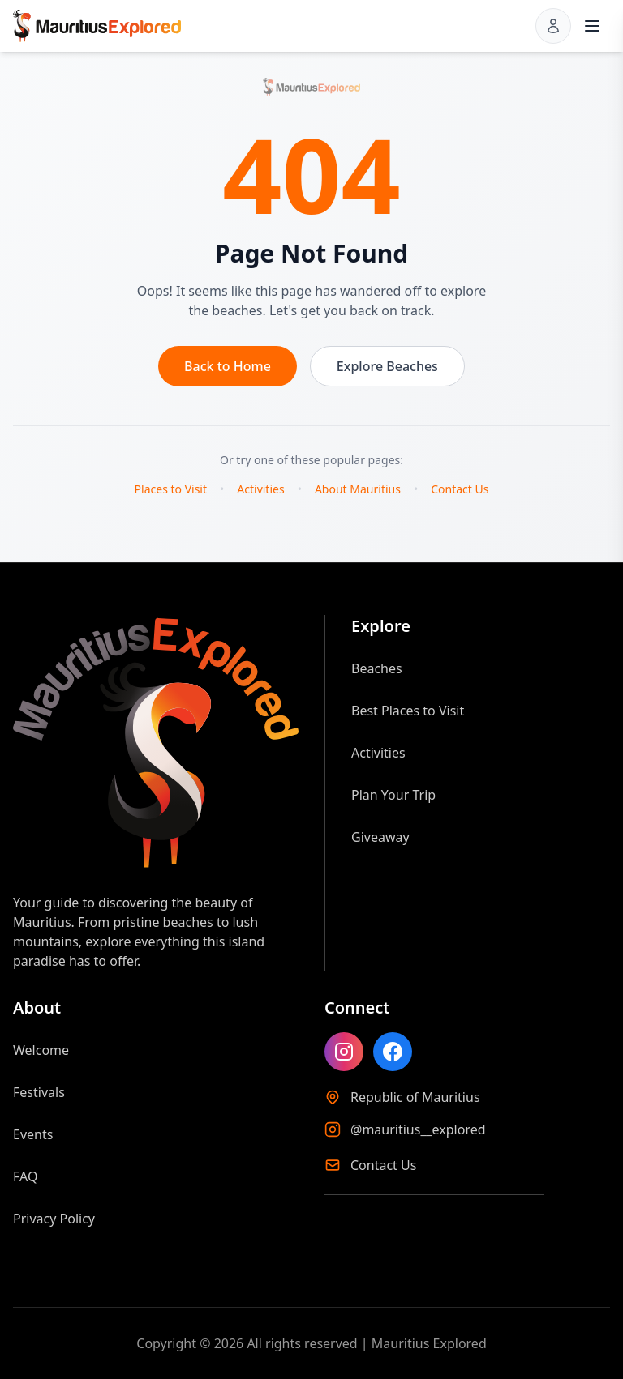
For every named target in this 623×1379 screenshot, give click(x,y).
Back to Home (227, 366)
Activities (260, 489)
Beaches (376, 668)
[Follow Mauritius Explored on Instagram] (343, 1051)
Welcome (41, 1050)
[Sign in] (553, 26)
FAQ (25, 1176)
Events (33, 1134)
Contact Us (459, 489)
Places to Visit (171, 489)
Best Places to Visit (407, 710)
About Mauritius (358, 489)
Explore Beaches (387, 366)
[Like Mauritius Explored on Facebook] (392, 1051)
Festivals (39, 1092)
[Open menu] (592, 26)
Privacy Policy (54, 1218)
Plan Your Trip (393, 795)
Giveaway (380, 837)
